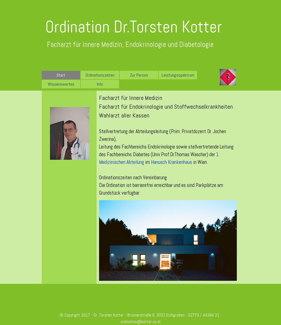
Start (61, 75)
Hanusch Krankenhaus (171, 162)
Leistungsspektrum (178, 75)
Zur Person (139, 75)
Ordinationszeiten (100, 75)
